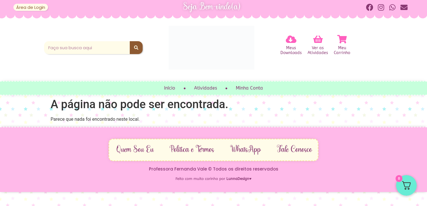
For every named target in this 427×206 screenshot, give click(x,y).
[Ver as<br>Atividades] (318, 39)
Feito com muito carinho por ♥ (213, 179)
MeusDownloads (291, 51)
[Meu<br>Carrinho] (342, 39)
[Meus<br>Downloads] (291, 39)
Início (169, 88)
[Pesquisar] (136, 47)
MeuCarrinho (342, 51)
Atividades (205, 88)
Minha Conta (249, 88)
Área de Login (30, 7)
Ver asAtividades (318, 51)
